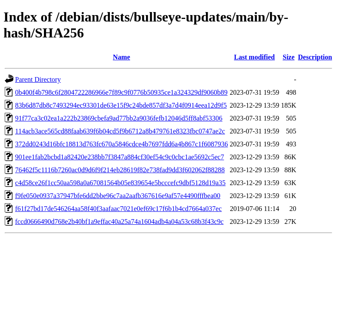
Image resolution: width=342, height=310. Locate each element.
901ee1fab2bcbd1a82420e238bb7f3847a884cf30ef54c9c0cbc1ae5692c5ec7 (119, 157)
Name (121, 57)
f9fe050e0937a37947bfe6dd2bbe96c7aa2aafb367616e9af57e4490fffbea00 (118, 195)
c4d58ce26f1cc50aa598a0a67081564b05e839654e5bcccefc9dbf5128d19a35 (120, 182)
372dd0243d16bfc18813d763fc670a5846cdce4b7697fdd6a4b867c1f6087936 (121, 144)
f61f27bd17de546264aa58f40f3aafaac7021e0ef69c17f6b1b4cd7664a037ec (118, 208)
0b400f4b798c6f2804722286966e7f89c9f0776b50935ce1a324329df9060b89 (121, 92)
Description (315, 57)
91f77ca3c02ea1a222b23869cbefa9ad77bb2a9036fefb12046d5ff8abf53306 (118, 118)
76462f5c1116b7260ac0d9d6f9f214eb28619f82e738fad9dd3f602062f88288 (120, 170)
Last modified (254, 57)
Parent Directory (38, 79)
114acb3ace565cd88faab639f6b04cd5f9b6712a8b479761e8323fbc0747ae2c (120, 131)
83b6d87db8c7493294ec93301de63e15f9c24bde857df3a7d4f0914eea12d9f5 (121, 105)
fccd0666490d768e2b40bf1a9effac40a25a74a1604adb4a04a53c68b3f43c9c (119, 221)
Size (289, 57)
